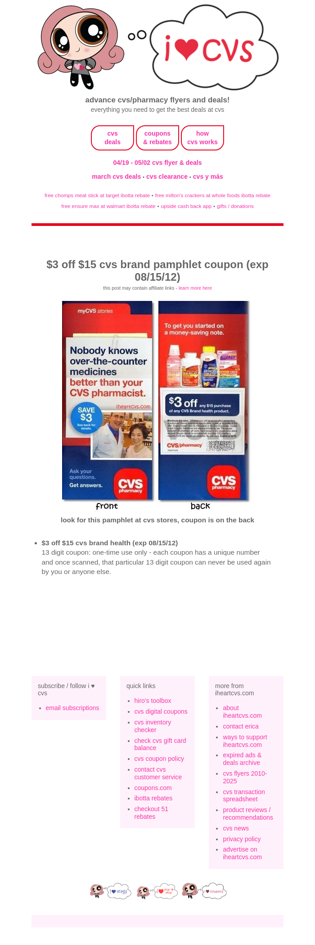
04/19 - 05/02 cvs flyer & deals (157, 162)
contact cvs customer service (158, 773)
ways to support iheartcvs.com (245, 740)
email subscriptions (72, 707)
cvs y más (208, 176)
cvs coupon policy (159, 758)
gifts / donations (235, 206)
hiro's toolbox (153, 700)
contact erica (240, 726)
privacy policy (242, 839)
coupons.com (153, 787)
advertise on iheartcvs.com (242, 853)
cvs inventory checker (153, 726)
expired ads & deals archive (242, 758)
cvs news (236, 828)
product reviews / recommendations (248, 813)
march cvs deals (117, 176)
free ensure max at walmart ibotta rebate (108, 206)
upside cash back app (186, 206)
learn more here (195, 288)
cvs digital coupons (161, 711)
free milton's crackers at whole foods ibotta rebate (212, 195)
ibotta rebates (154, 798)
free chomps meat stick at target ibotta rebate (97, 195)
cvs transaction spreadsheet (244, 795)
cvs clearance (167, 176)
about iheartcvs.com (242, 711)
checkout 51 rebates (152, 812)
